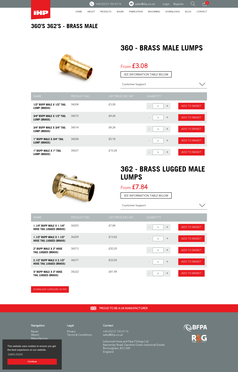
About (91, 11)
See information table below (146, 74)
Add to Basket (191, 105)
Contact (202, 11)
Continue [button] (32, 361)
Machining (154, 11)
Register (178, 4)
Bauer (120, 11)
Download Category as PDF (50, 289)
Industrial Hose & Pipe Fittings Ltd (40, 9)
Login (166, 4)
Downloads (172, 11)
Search (193, 4)
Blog (188, 11)
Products (105, 11)
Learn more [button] (15, 354)
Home (79, 11)
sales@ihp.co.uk (113, 335)
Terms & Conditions (79, 335)
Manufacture (39, 338)
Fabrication (136, 11)
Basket (204, 4)
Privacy (71, 331)
